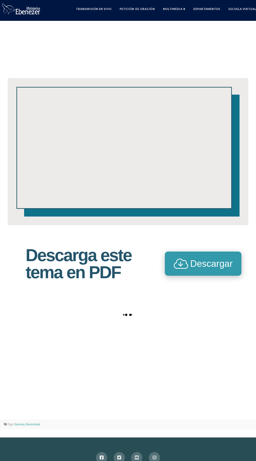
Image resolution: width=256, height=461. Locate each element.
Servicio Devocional (27, 424)
